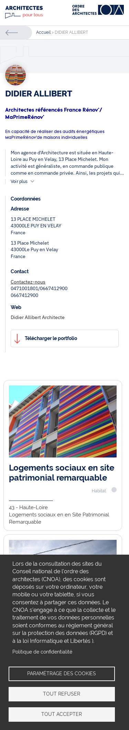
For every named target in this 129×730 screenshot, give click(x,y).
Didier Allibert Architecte (38, 317)
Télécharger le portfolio (51, 338)
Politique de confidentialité (42, 652)
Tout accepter (61, 714)
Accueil (43, 32)
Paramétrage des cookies (61, 673)
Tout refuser (61, 694)
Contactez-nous (28, 282)
